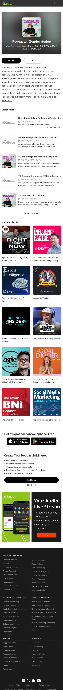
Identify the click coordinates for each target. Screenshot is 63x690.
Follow (11, 60)
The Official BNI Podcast (12, 416)
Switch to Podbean (10, 609)
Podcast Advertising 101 (41, 620)
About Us (35, 639)
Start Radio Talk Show (40, 568)
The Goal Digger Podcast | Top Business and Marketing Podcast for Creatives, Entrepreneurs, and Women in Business (47, 377)
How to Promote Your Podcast (43, 609)
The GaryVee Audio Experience (46, 335)
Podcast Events (9, 650)
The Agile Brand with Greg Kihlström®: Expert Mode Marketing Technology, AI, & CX (15, 377)
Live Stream (7, 575)
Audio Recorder (9, 578)
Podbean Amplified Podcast (13, 658)
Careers (35, 647)
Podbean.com (49, 685)
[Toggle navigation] (60, 3)
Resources (7, 665)
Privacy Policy (16, 681)
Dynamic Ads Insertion (11, 602)
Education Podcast (39, 571)
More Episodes (31, 210)
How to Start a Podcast (40, 598)
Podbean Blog (37, 643)
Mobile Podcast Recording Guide (44, 613)
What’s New (7, 643)
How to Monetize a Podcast (42, 605)
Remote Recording (10, 582)
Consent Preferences (15, 685)
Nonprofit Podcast (38, 579)
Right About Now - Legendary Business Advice (14, 255)
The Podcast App (9, 571)
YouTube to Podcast (10, 613)
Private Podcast (9, 567)
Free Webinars (8, 647)
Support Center (9, 639)
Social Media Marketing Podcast (46, 416)
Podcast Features (9, 556)
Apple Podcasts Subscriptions (14, 605)
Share (33, 60)
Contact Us (36, 662)
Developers (7, 628)
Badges (6, 662)
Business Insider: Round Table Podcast (15, 336)
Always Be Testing (40, 294)
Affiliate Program (38, 658)
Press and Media (38, 650)
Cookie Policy (30, 681)
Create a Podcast (38, 557)
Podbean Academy (10, 654)
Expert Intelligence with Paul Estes (14, 296)
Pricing (5, 560)
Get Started (31, 476)
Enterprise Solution (10, 564)
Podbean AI (7, 586)
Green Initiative (37, 654)
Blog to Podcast (9, 617)
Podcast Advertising (10, 598)
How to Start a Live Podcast (42, 602)
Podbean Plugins (9, 624)
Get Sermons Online (39, 583)
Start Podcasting (38, 564)
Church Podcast (38, 575)
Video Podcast (37, 560)
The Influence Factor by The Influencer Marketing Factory (45, 255)
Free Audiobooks (38, 586)
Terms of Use (44, 681)
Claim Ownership (43, 54)
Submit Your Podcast (11, 620)
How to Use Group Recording (43, 617)
